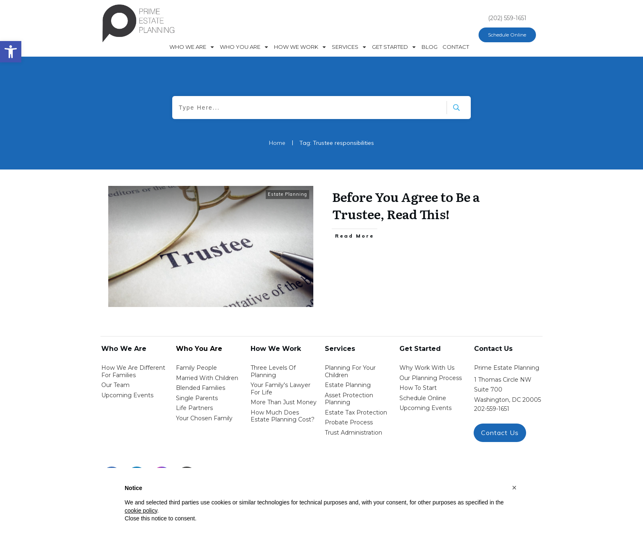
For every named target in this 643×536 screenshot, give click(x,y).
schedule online (422, 398)
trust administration (353, 432)
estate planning (348, 385)
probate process (349, 422)
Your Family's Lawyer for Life (280, 388)
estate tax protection (356, 412)
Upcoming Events (127, 395)
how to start (418, 388)
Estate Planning (287, 194)
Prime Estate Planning (506, 367)
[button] (514, 487)
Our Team (115, 385)
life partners (194, 408)
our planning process (430, 378)
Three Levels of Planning (273, 371)
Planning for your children (350, 371)
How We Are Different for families (133, 371)
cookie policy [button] (141, 510)
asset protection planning (349, 399)
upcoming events (425, 408)
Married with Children (207, 378)
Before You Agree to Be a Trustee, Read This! (406, 205)
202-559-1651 (491, 408)
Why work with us (426, 367)
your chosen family (204, 418)
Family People (196, 367)
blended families (200, 388)
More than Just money (284, 402)
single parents (197, 398)
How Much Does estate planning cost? (283, 416)
